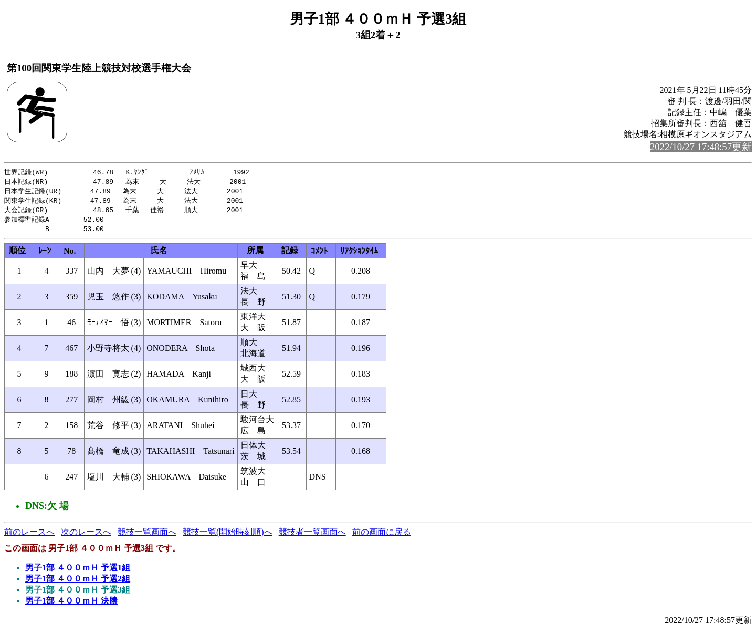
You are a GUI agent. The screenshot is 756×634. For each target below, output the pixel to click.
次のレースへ (86, 535)
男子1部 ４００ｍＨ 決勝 (71, 604)
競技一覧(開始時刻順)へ (227, 535)
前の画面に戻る (381, 535)
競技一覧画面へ (147, 535)
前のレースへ (29, 535)
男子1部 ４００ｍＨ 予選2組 (77, 582)
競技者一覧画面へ (312, 535)
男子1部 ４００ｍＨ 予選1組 (77, 571)
